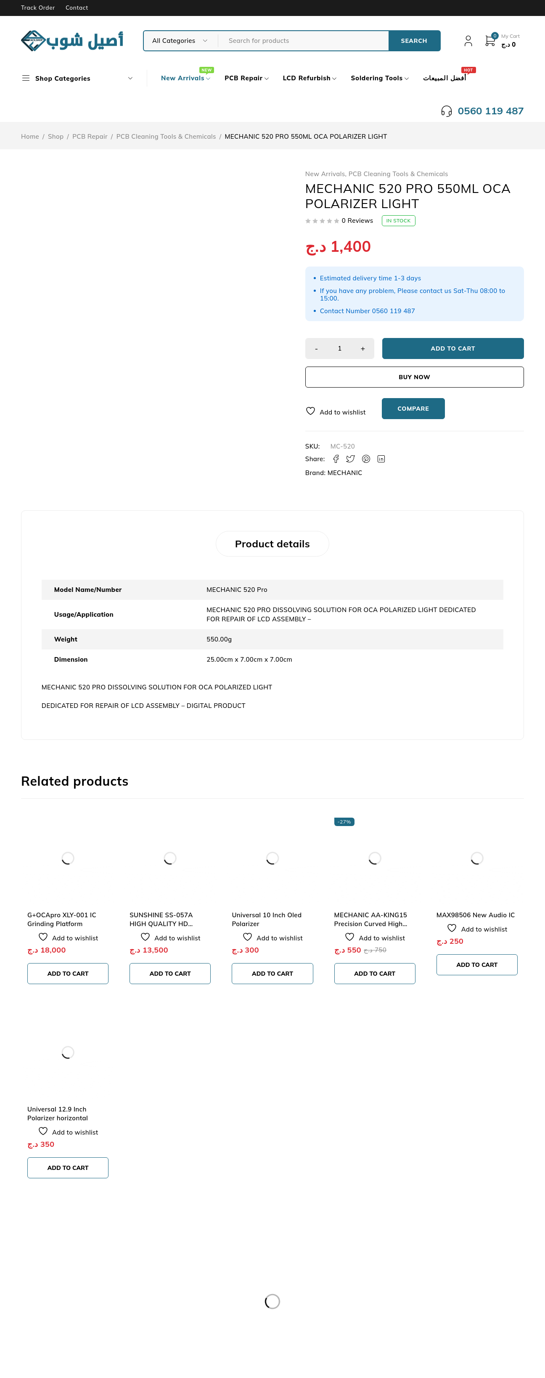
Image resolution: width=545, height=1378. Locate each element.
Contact (77, 7)
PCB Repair (90, 136)
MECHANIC (345, 473)
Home (30, 136)
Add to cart (453, 348)
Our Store (48, 1296)
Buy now (414, 377)
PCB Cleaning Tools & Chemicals (166, 136)
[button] (67, 973)
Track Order (38, 7)
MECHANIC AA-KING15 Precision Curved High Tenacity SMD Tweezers (371, 924)
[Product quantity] (339, 348)
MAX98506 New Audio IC (476, 915)
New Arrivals (325, 174)
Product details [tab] (272, 543)
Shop (55, 136)
